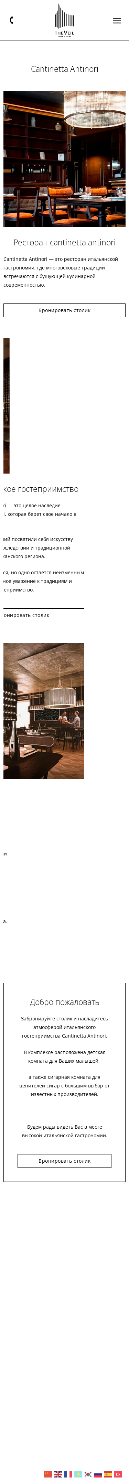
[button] (117, 20)
